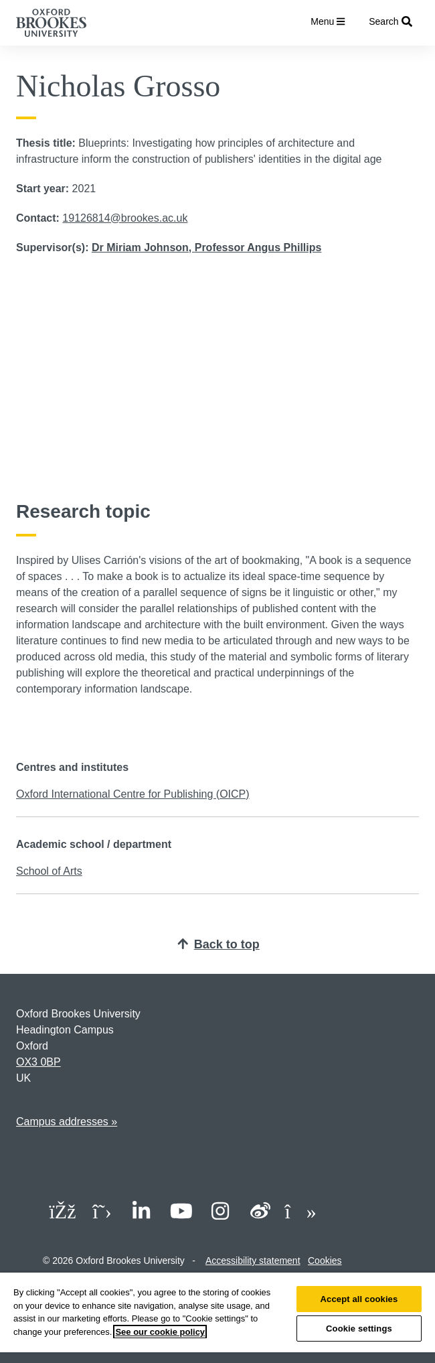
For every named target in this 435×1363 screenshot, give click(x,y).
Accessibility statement (252, 1260)
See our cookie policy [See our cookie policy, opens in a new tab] (160, 1332)
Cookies (325, 1260)
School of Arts (49, 871)
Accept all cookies (359, 1299)
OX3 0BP (38, 1062)
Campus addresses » (66, 1121)
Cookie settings (359, 1328)
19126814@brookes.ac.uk (124, 218)
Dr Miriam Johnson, (143, 247)
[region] (217, 1318)
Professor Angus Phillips (258, 247)
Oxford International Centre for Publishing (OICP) (133, 794)
